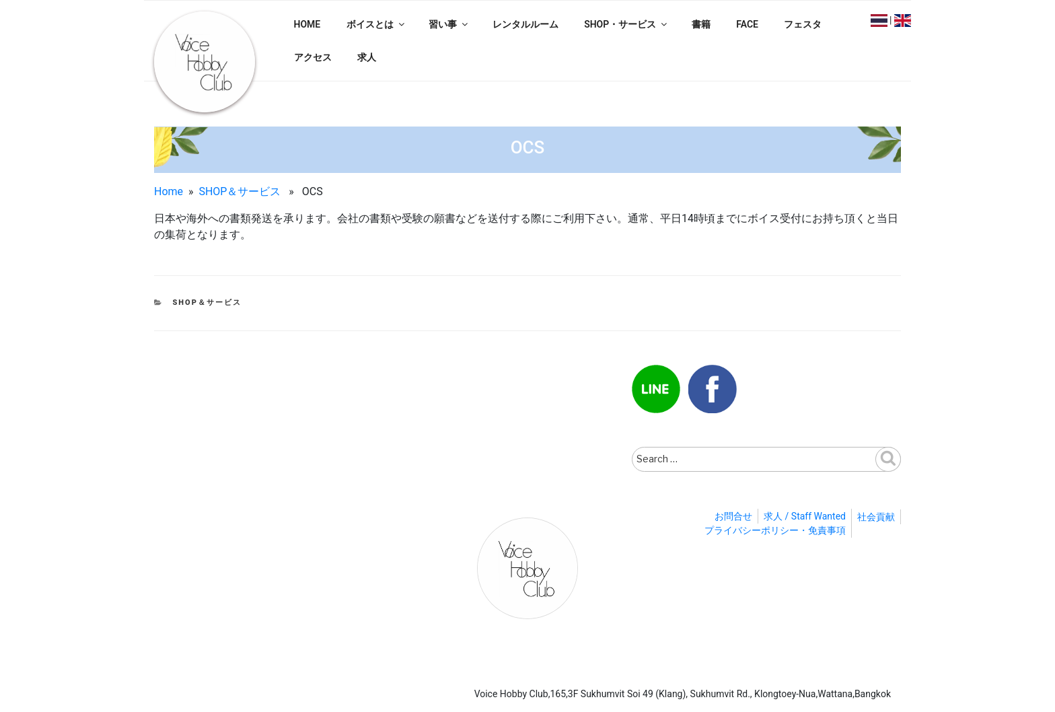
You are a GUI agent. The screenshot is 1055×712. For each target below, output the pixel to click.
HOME (307, 24)
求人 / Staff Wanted (805, 516)
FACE (747, 24)
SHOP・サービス (626, 24)
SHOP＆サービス (239, 191)
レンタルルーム (525, 24)
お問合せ (733, 516)
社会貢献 (876, 516)
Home (168, 191)
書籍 (701, 24)
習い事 (449, 24)
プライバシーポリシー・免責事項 (775, 530)
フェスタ (803, 24)
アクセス (313, 57)
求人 (366, 57)
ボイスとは (376, 24)
